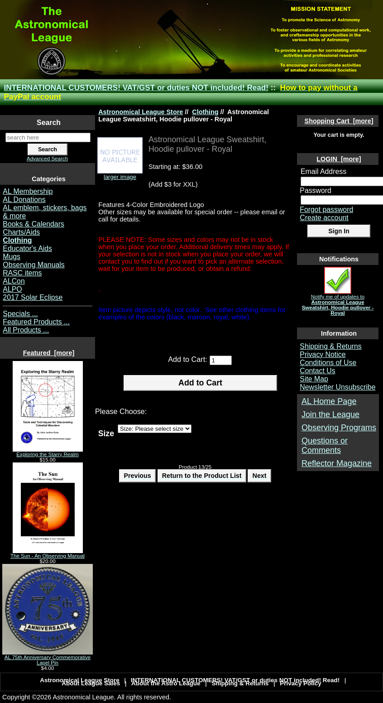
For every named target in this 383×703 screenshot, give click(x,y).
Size (106, 433)
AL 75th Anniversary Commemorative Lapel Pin (47, 657)
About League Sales (91, 683)
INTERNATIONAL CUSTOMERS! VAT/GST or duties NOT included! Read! (136, 87)
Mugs (11, 256)
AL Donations (24, 199)
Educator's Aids (27, 248)
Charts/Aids (21, 232)
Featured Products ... (36, 322)
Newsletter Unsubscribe (337, 387)
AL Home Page (329, 401)
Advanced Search (47, 158)
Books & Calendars (33, 224)
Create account (324, 217)
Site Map (314, 379)
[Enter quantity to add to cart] (221, 360)
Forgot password (326, 209)
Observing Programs (339, 427)
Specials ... (20, 314)
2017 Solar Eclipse (32, 297)
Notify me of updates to (338, 302)
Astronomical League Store (140, 112)
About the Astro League (166, 683)
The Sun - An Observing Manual (47, 554)
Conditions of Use (328, 362)
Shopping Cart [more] (339, 121)
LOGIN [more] (338, 159)
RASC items (22, 273)
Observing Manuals (33, 265)
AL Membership (28, 191)
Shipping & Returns (330, 346)
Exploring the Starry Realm (48, 452)
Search (49, 122)
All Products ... (26, 330)
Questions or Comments (325, 445)
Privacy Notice (322, 354)
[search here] (48, 137)
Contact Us (317, 371)
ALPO (12, 289)
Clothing (205, 112)
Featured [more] (49, 352)
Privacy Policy (300, 683)
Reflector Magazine (337, 463)
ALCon (13, 281)
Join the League (330, 414)
